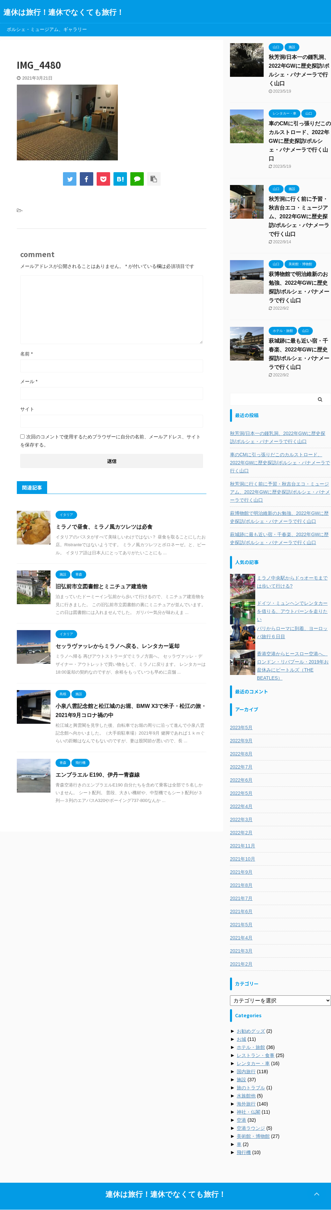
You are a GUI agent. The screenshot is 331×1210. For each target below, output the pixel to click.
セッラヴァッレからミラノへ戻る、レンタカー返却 (117, 646)
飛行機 (244, 1152)
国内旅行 (246, 1071)
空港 (241, 1120)
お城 (241, 1039)
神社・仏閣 (248, 1112)
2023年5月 (241, 727)
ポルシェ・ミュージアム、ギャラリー (47, 29)
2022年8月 (241, 753)
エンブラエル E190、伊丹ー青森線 (98, 775)
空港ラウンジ (251, 1128)
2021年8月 (241, 885)
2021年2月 (241, 964)
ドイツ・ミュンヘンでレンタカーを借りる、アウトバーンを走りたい (292, 611)
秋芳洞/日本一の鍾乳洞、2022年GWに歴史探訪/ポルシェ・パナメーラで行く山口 (277, 437)
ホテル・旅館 (251, 1047)
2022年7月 (241, 767)
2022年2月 (241, 832)
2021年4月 (241, 937)
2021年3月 (241, 951)
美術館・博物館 (253, 1136)
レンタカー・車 (253, 1063)
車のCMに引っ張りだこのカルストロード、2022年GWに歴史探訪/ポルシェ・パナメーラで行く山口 (300, 141)
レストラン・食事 (255, 1055)
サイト (27, 409)
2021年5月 (241, 924)
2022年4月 (241, 806)
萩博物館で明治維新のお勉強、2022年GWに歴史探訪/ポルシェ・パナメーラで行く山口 (279, 517)
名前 (26, 353)
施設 (241, 1079)
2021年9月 (241, 872)
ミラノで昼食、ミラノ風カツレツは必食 (104, 527)
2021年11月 (242, 845)
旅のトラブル (251, 1087)
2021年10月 (242, 859)
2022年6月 (241, 780)
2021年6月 (241, 911)
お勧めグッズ (251, 1031)
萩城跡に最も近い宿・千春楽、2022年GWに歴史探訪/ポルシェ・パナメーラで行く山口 (279, 538)
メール (28, 381)
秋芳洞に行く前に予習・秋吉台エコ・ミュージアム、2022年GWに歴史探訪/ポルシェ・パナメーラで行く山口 (299, 216)
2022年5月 (241, 793)
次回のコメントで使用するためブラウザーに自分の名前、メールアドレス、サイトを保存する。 (110, 440)
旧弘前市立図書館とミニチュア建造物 (101, 586)
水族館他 (246, 1095)
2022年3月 (241, 819)
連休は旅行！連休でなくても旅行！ (63, 12)
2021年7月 (241, 898)
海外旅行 (246, 1104)
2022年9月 (241, 740)
